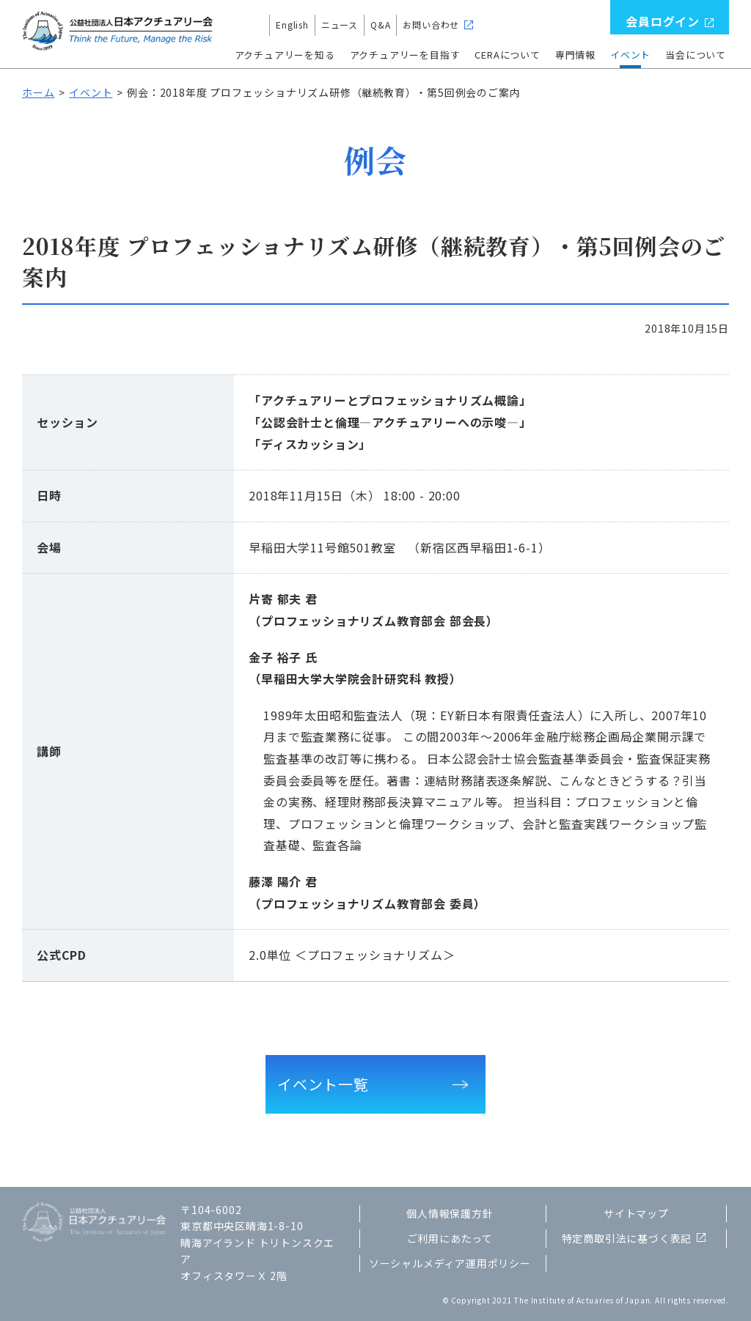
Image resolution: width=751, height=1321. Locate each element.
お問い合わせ (431, 24)
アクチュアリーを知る (285, 55)
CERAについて (507, 55)
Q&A (380, 24)
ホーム (38, 92)
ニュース (339, 24)
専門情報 (575, 55)
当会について (695, 55)
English (292, 24)
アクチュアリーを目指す (405, 55)
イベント (630, 55)
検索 (596, 25)
